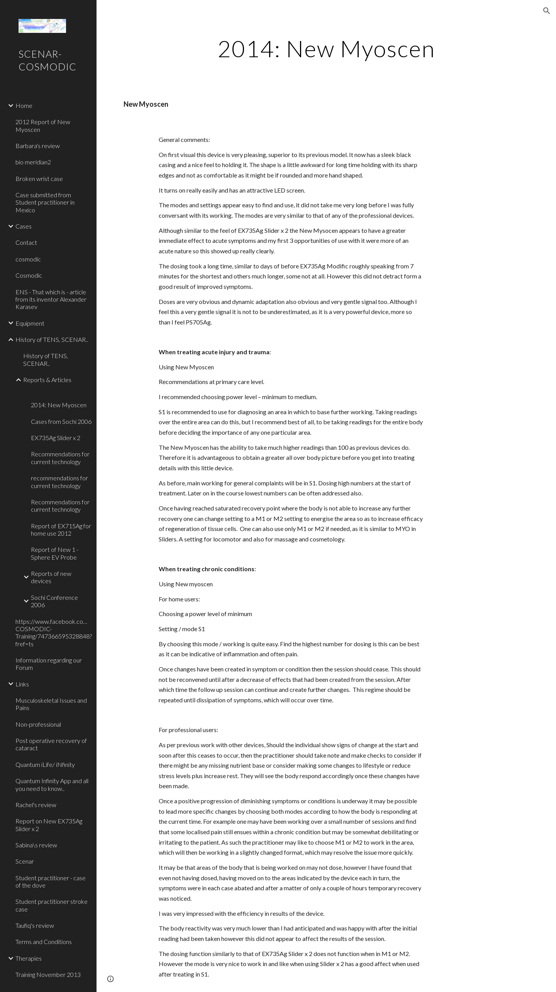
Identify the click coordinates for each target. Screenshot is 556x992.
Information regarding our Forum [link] (48, 663)
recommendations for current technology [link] (59, 481)
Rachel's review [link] (35, 804)
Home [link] (23, 105)
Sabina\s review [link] (36, 845)
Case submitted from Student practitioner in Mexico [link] (45, 202)
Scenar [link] (24, 861)
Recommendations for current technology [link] (60, 457)
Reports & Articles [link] (47, 379)
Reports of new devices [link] (51, 577)
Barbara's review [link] (37, 145)
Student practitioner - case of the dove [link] (50, 881)
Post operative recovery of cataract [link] (51, 744)
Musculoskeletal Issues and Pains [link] (51, 704)
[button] (546, 11)
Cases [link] (23, 226)
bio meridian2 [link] (33, 162)
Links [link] (22, 684)
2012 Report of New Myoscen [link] (42, 125)
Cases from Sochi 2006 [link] (61, 421)
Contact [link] (26, 242)
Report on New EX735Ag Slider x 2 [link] (48, 824)
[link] (60, 392)
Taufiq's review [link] (34, 925)
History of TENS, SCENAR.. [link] (51, 339)
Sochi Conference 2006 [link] (54, 601)
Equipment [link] (29, 323)
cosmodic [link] (28, 259)
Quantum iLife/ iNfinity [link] (45, 764)
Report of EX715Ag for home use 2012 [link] (61, 529)
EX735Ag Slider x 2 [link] (55, 437)
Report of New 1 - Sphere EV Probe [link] (54, 553)
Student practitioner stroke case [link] (51, 905)
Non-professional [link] (38, 724)
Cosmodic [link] (28, 275)
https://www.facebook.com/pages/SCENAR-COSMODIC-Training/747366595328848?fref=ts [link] (53, 632)
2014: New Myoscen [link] (58, 404)
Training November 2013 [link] (48, 974)
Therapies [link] (28, 958)
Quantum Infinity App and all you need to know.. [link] (51, 784)
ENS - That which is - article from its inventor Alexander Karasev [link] (50, 299)
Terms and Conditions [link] (43, 941)
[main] (326, 48)
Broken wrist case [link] (39, 178)
